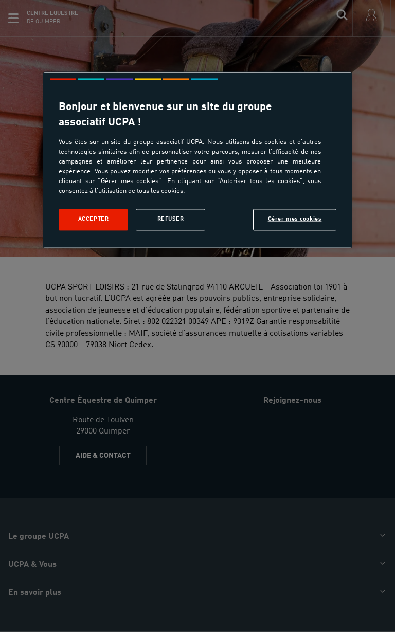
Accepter (93, 219)
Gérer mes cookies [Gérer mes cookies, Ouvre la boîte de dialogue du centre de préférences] (295, 219)
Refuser (170, 219)
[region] (197, 160)
